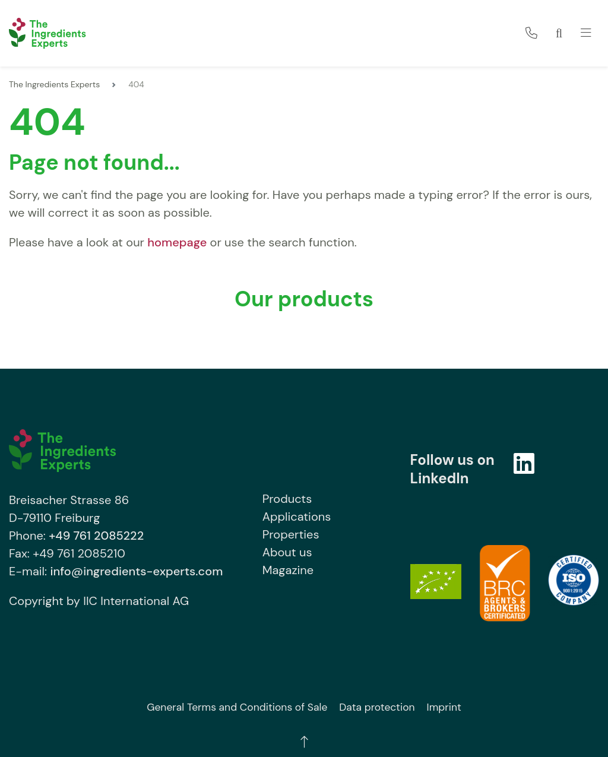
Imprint (444, 707)
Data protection (376, 707)
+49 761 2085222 (96, 535)
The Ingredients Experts (54, 84)
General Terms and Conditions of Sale (237, 707)
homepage (177, 242)
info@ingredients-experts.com (136, 571)
